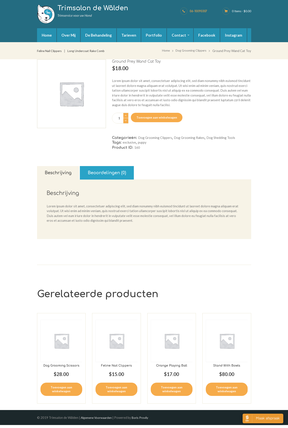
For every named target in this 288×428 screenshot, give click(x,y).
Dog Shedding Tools (220, 138)
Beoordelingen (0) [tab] (122, 174)
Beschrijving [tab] (63, 174)
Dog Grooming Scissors (61, 368)
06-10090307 (198, 11)
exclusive (129, 143)
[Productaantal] (120, 118)
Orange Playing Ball (171, 368)
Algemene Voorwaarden (98, 420)
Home (162, 51)
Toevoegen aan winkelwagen (156, 117)
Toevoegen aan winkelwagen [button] (61, 391)
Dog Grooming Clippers (189, 51)
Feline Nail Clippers (50, 51)
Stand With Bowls (226, 368)
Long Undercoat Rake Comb (90, 51)
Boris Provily (144, 420)
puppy (142, 143)
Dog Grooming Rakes (189, 138)
